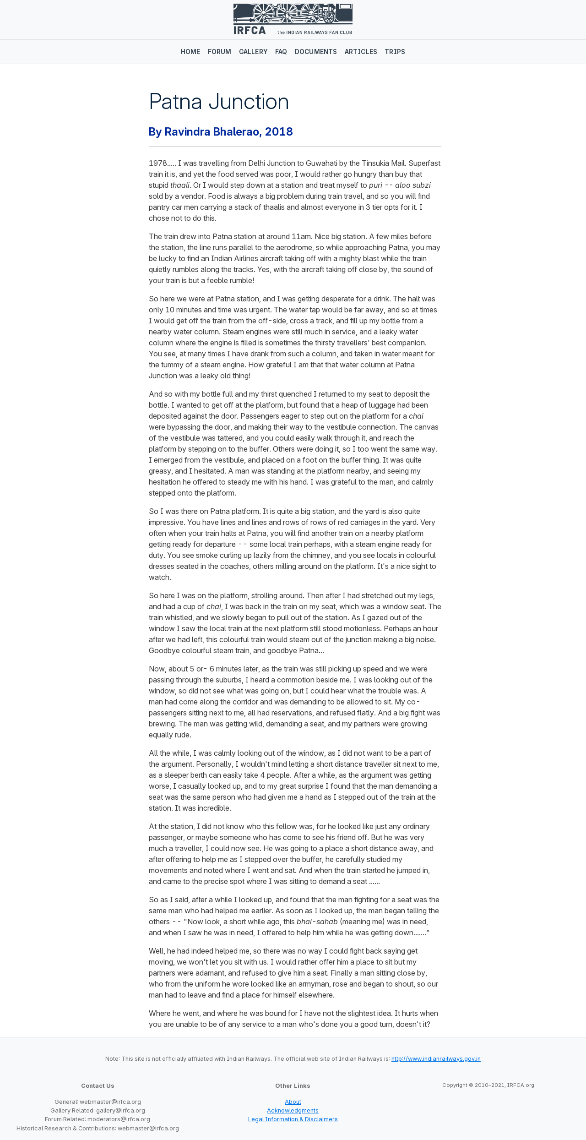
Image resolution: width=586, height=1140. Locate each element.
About (293, 1101)
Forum (220, 51)
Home (191, 51)
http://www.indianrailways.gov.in (436, 1058)
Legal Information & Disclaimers (293, 1119)
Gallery (253, 51)
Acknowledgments (293, 1110)
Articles (361, 51)
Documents (316, 51)
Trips (395, 51)
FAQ (281, 51)
